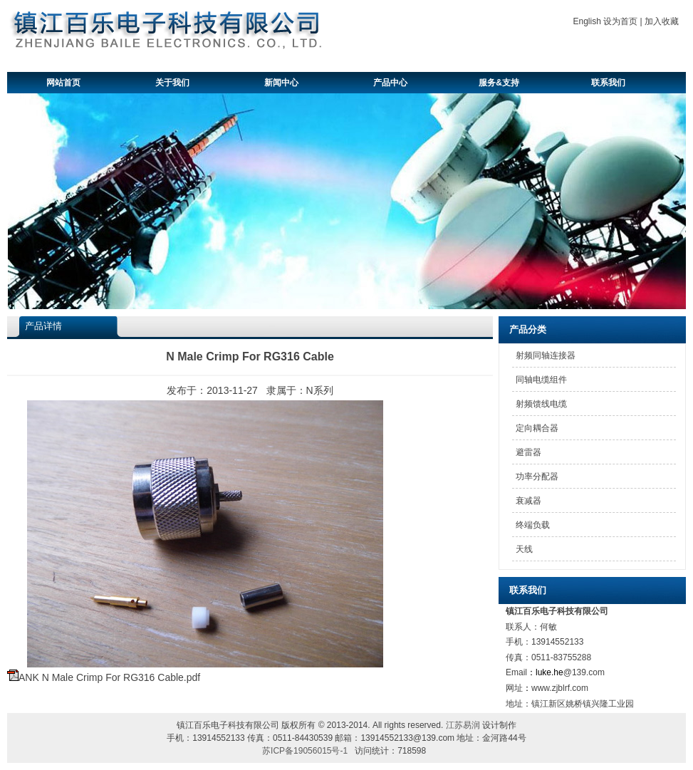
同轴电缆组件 (541, 380)
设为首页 (620, 21)
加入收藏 (662, 21)
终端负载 (533, 525)
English (587, 21)
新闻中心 (281, 83)
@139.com (584, 672)
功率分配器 (537, 477)
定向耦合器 (537, 428)
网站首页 (63, 83)
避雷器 (528, 452)
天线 (524, 549)
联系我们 (608, 83)
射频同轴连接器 (545, 355)
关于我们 (172, 83)
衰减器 (528, 501)
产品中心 (390, 83)
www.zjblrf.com (559, 688)
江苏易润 (463, 725)
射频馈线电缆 (541, 404)
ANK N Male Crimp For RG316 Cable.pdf (109, 677)
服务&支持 (499, 83)
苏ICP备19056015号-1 (305, 751)
